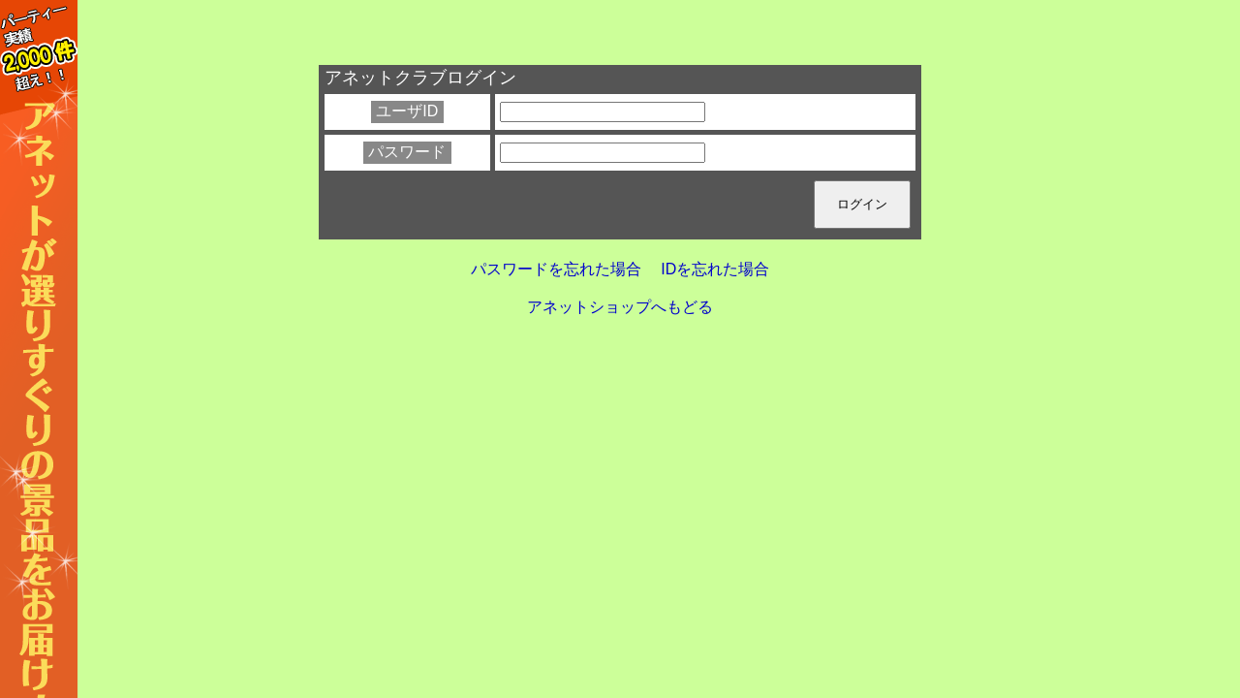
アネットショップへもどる (620, 307)
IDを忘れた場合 (715, 269)
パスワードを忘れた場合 (556, 269)
